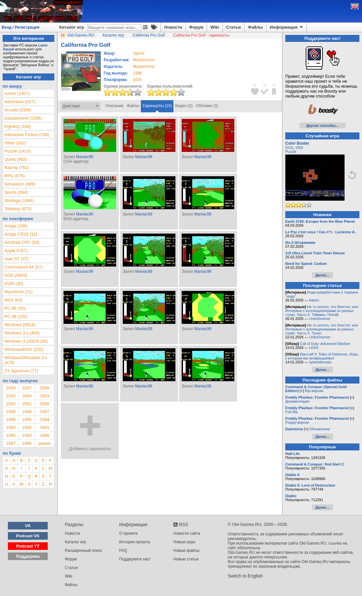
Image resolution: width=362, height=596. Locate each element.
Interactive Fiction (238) (26, 134)
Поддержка (28, 556)
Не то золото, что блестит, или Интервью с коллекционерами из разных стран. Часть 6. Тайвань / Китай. (321, 311)
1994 (44, 419)
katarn (314, 300)
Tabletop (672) (18, 208)
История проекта (134, 542)
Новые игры (184, 542)
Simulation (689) (20, 184)
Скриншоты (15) (157, 105)
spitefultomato (320, 362)
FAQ (123, 550)
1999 (10, 411)
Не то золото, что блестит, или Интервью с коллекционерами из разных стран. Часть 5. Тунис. (321, 329)
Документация (297, 401)
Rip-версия (314, 391)
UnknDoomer (319, 319)
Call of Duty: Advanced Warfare (325, 344)
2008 (10, 387)
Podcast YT (27, 546)
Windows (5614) (19, 324)
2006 (44, 387)
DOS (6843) (15, 275)
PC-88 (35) (14, 308)
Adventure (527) (19, 101)
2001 (27, 403)
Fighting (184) (17, 126)
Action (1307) (17, 93)
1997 (44, 411)
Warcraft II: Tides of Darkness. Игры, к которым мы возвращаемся (322, 356)
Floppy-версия (297, 422)
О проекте (128, 533)
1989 (27, 435)
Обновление (319, 429)
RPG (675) (14, 175)
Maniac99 (84, 157)
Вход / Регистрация (20, 27)
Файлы (255, 27)
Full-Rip (291, 412)
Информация (287, 27)
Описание (114, 105)
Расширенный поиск (83, 550)
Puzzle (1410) (17, 151)
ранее (44, 443)
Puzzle (290, 152)
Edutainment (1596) (23, 118)
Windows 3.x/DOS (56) (26, 341)
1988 (137, 73)
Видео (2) (184, 105)
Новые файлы (186, 550)
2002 (10, 403)
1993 (10, 427)
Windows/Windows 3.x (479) (25, 360)
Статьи (233, 27)
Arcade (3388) (17, 109)
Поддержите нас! (134, 559)
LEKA (313, 348)
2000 (44, 403)
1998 (27, 411)
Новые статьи (186, 559)
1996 (10, 419)
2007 (27, 387)
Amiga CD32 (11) (20, 234)
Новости (173, 27)
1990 (10, 435)
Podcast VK (27, 535)
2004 (27, 395)
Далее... (322, 275)
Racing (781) (16, 167)
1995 (27, 419)
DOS (289, 148)
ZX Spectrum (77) (21, 370)
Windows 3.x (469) (22, 332)
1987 (10, 443)
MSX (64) (13, 300)
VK (28, 525)
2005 (10, 395)
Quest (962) (15, 159)
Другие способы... (322, 126)
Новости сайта (186, 533)
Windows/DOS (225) (23, 349)
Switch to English (245, 576)
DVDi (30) (13, 283)
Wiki (214, 27)
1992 (27, 427)
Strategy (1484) (19, 200)
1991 (44, 427)
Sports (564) (16, 192)
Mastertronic (144, 60)
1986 (27, 443)
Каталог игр (71, 27)
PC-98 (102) (16, 316)
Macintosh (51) (18, 291)
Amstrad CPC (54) (21, 242)
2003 (44, 395)
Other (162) (15, 142)
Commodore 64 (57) (23, 267)
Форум (196, 27)
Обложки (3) (207, 105)
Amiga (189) (16, 225)
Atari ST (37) (16, 258)
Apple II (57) (16, 250)
